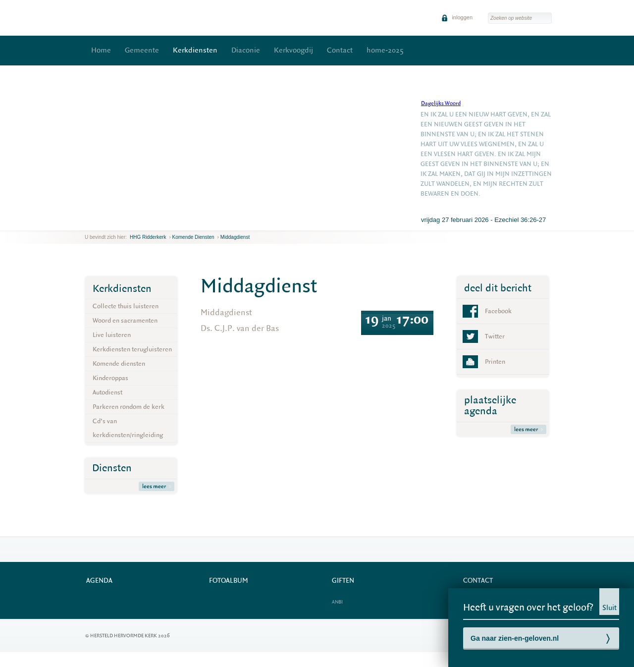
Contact (340, 50)
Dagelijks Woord (441, 103)
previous (87, 223)
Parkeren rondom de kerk (128, 406)
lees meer (156, 486)
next (99, 223)
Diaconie (245, 50)
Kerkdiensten (195, 50)
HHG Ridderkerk (148, 237)
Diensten (112, 468)
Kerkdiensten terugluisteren (132, 349)
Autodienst (107, 392)
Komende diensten (193, 237)
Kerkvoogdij (293, 50)
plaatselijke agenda (490, 405)
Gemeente (142, 50)
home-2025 (385, 50)
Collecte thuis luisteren (125, 306)
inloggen (457, 17)
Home (101, 50)
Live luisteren (112, 335)
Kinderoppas (110, 378)
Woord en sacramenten (125, 320)
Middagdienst (235, 237)
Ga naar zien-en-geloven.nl (515, 638)
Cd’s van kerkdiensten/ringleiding (128, 428)
